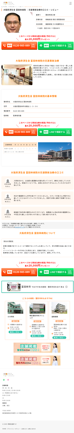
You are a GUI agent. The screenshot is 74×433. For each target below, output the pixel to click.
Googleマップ (19, 227)
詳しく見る (15, 332)
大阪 (20, 6)
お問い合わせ (32, 429)
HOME (4, 429)
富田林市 (55, 28)
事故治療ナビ (13, 6)
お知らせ (24, 429)
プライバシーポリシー (14, 429)
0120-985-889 (18, 111)
